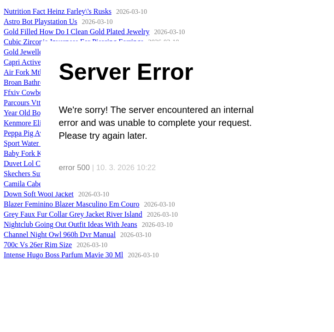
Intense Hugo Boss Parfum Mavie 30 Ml (63, 255)
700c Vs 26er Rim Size (38, 245)
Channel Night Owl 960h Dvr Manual (60, 234)
